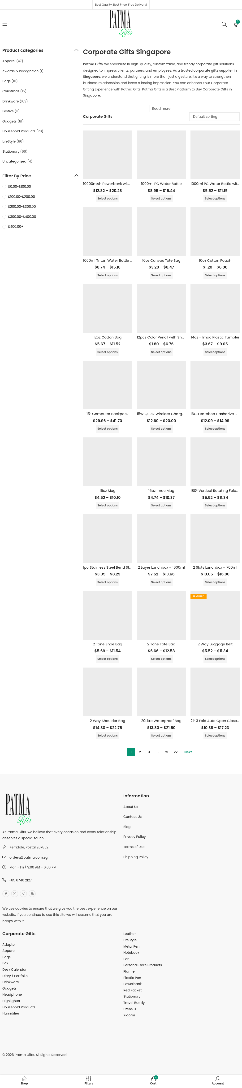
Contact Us (132, 816)
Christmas (10, 91)
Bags (6, 81)
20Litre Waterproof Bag (161, 720)
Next (188, 752)
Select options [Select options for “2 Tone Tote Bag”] (161, 659)
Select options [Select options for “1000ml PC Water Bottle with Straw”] (215, 198)
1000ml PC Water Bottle (161, 183)
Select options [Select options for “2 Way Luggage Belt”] (215, 659)
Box (5, 963)
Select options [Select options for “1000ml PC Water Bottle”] (161, 198)
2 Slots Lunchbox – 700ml (215, 567)
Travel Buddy (134, 1002)
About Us (130, 806)
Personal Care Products (142, 965)
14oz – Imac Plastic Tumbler (215, 337)
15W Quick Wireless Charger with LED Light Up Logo (181, 413)
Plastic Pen (132, 977)
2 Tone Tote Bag (161, 644)
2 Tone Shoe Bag (107, 644)
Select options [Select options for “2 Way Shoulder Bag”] (107, 735)
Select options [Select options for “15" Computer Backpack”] (107, 429)
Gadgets (9, 121)
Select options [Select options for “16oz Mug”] (107, 505)
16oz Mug (107, 490)
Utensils (129, 1009)
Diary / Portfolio (15, 976)
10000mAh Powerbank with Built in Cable (118, 183)
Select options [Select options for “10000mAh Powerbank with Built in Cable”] (107, 198)
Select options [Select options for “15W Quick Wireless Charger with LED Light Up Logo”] (161, 429)
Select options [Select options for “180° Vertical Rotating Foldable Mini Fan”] (215, 505)
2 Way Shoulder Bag (107, 720)
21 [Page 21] (166, 752)
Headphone (12, 994)
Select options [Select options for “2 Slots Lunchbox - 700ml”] (215, 582)
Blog (126, 826)
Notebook (131, 952)
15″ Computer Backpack (107, 413)
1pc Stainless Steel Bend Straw (109, 567)
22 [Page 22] (175, 752)
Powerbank (132, 984)
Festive (8, 111)
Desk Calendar (14, 969)
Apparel (8, 61)
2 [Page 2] (140, 752)
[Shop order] (214, 116)
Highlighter (11, 1000)
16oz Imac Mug (161, 490)
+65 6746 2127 (20, 880)
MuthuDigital (46, 1061)
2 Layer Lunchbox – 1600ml (161, 567)
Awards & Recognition (20, 71)
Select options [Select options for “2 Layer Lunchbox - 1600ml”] (161, 582)
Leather (129, 933)
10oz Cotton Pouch (215, 260)
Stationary (10, 151)
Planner (129, 971)
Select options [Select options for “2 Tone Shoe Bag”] (107, 659)
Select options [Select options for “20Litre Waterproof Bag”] (161, 735)
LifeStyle (9, 141)
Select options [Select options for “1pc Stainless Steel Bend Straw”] (107, 582)
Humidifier (10, 1013)
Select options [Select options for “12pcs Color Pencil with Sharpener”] (161, 352)
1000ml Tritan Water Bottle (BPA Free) (115, 260)
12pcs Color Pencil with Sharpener (166, 337)
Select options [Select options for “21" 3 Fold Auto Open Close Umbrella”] (215, 735)
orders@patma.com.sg (28, 857)
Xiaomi (129, 1015)
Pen (126, 959)
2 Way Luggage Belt (215, 644)
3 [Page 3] (149, 752)
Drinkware (10, 101)
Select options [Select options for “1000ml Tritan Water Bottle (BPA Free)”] (107, 275)
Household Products (18, 131)
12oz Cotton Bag (108, 337)
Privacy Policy (134, 836)
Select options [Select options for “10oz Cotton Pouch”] (215, 275)
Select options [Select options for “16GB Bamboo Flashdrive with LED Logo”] (215, 429)
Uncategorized (14, 161)
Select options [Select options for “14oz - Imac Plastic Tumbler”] (215, 352)
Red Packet (132, 990)
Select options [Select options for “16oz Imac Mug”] (161, 505)
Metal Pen (131, 946)
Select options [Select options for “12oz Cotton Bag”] (107, 352)
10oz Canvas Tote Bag (161, 260)
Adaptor (9, 944)
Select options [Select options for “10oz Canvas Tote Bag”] (161, 275)
